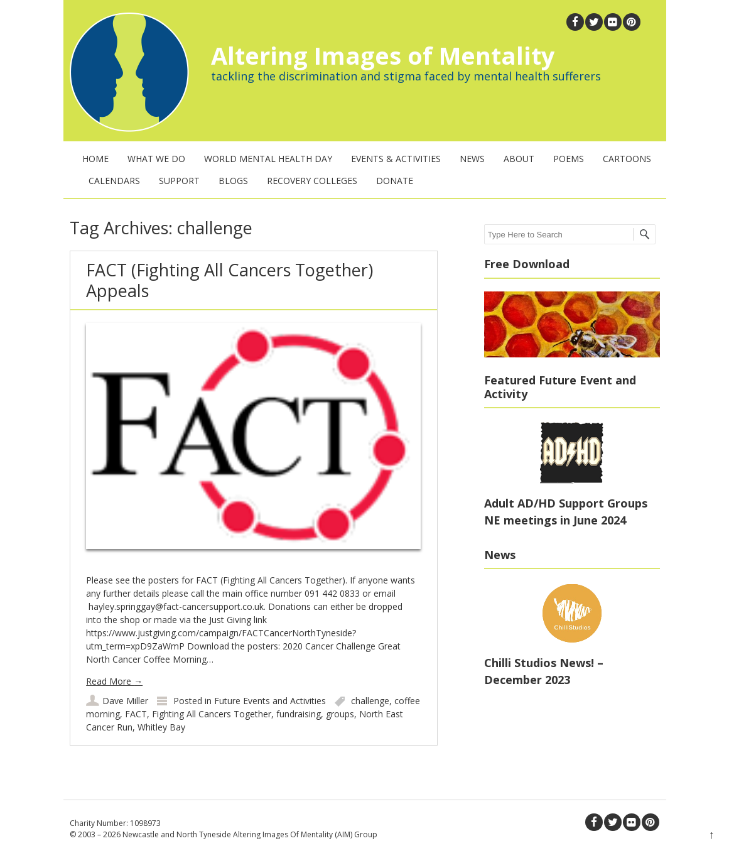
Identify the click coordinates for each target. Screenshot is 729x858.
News (472, 159)
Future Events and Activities (270, 701)
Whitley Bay (161, 727)
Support (179, 181)
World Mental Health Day (268, 159)
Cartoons (627, 159)
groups (340, 714)
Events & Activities (396, 159)
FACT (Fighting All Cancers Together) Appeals (229, 279)
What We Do (156, 159)
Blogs (233, 181)
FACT (136, 714)
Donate (394, 181)
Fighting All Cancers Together (211, 714)
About (519, 159)
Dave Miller (125, 701)
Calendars (114, 181)
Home (95, 159)
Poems (568, 159)
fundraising (298, 714)
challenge (370, 701)
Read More (114, 681)
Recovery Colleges (312, 181)
